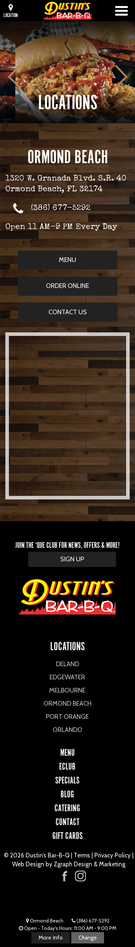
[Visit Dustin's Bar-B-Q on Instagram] (80, 876)
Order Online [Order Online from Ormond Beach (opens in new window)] (67, 286)
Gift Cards (67, 835)
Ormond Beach (67, 703)
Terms (82, 855)
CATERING (67, 807)
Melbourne (67, 690)
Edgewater (67, 677)
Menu (67, 260)
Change (87, 937)
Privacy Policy (112, 855)
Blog (67, 793)
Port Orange (67, 717)
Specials (67, 779)
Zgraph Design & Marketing (89, 864)
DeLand (67, 664)
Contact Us (67, 312)
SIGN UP (72, 559)
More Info (50, 937)
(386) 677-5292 (60, 208)
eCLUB (67, 765)
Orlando (67, 730)
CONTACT (67, 821)
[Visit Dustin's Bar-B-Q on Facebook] (64, 875)
